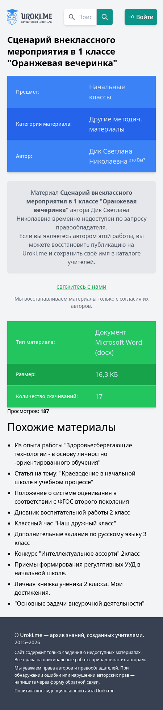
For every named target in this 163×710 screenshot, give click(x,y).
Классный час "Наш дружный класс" (65, 523)
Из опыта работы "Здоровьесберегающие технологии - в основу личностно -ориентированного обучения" (73, 453)
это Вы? (137, 160)
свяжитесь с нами (81, 287)
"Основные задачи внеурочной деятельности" (79, 603)
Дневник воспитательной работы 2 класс (72, 512)
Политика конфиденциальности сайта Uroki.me (64, 691)
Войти (141, 17)
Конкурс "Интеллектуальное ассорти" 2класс (77, 554)
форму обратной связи (74, 682)
